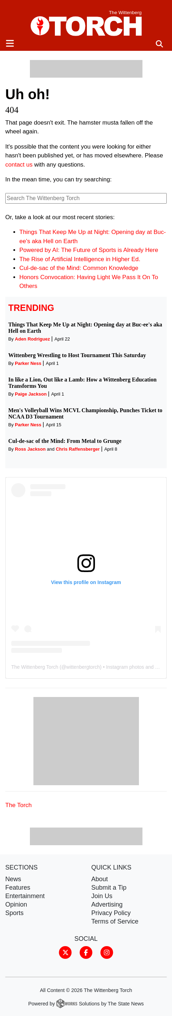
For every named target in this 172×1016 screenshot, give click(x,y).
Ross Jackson (30, 449)
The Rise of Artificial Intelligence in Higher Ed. (79, 259)
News (13, 879)
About (99, 879)
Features (17, 887)
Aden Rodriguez (32, 339)
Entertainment (25, 896)
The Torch (18, 805)
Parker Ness (28, 363)
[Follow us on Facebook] (86, 952)
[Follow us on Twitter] (65, 952)
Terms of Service (115, 921)
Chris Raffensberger (78, 449)
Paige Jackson (30, 394)
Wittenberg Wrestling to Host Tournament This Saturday (77, 355)
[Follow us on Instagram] (107, 952)
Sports (14, 912)
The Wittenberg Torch (34, 667)
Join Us (102, 896)
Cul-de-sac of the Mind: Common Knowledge (78, 268)
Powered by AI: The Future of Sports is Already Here (88, 250)
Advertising (107, 904)
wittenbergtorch (83, 667)
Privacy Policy (111, 912)
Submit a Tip (109, 887)
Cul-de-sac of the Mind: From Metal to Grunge (65, 441)
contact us (19, 164)
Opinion (16, 904)
